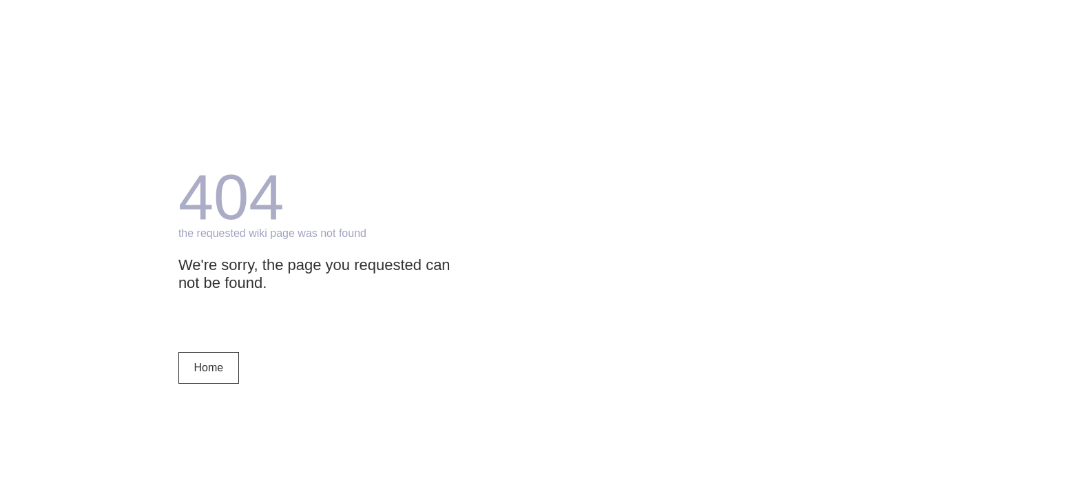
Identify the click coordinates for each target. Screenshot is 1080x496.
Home (209, 367)
